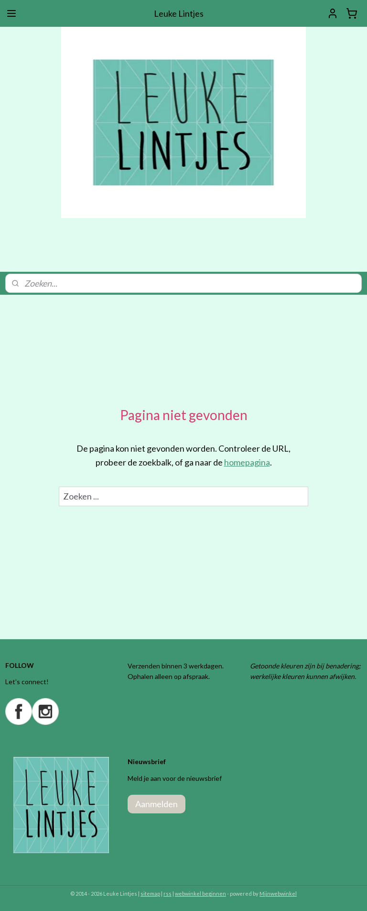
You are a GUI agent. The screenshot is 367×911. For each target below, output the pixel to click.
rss (167, 893)
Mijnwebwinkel (278, 893)
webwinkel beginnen (200, 893)
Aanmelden (156, 804)
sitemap (150, 893)
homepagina (247, 462)
